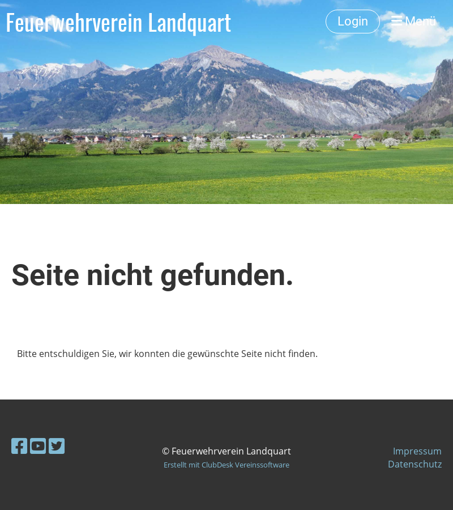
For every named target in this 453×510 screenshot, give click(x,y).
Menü (413, 21)
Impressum (417, 451)
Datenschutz (415, 464)
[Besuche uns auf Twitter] (57, 446)
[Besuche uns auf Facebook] (19, 446)
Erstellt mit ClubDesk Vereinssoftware (226, 465)
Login (352, 21)
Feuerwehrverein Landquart (118, 21)
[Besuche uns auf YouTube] (38, 446)
